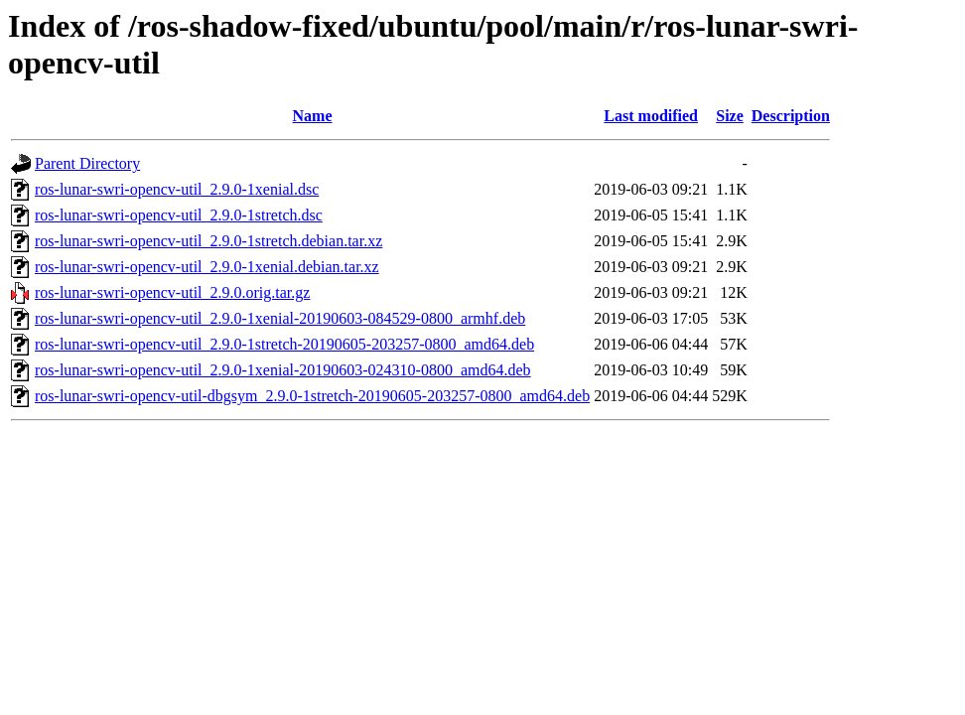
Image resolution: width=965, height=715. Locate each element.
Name (313, 115)
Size (730, 115)
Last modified (651, 115)
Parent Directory (87, 163)
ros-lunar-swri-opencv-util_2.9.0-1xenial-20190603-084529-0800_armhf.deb (280, 318)
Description (791, 115)
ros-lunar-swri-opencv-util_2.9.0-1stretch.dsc (179, 215)
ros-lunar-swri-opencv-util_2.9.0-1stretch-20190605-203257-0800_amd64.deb (284, 344)
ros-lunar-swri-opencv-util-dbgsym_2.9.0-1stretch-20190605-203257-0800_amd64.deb (312, 395)
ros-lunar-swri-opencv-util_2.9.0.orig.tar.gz (172, 292)
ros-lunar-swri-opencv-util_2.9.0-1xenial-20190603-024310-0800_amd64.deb (283, 369)
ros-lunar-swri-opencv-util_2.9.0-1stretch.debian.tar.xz (208, 240)
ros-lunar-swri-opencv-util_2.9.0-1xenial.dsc (177, 189)
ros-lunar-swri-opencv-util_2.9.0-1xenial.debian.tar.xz (207, 266)
